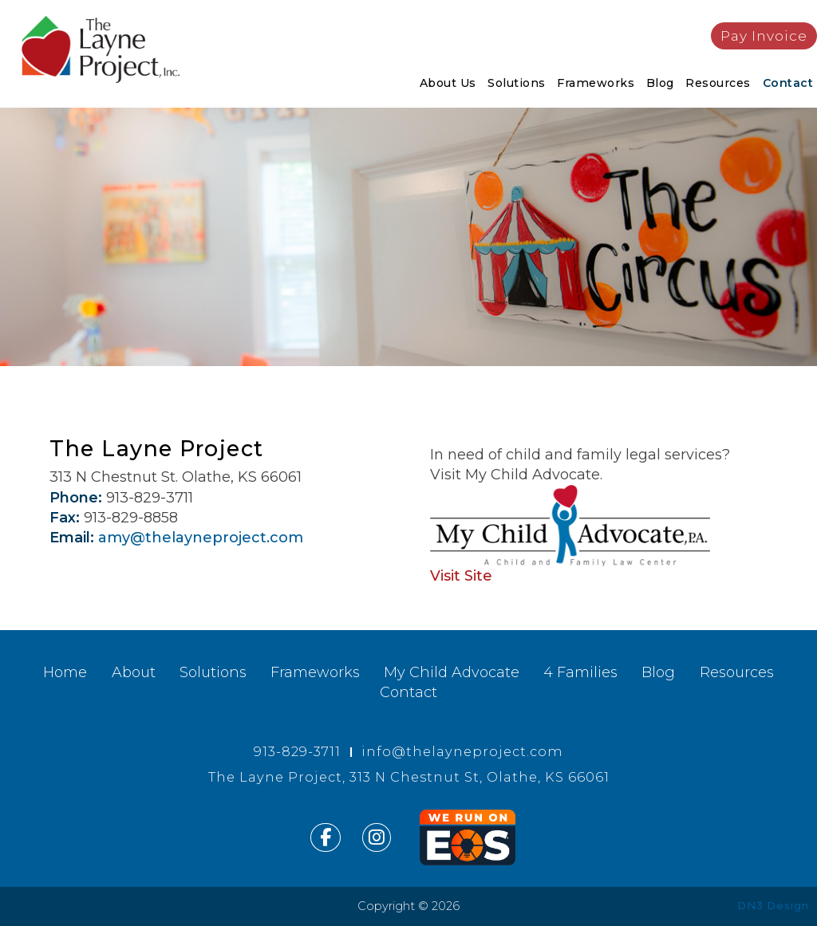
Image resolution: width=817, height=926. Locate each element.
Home (65, 672)
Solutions (516, 83)
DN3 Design (773, 905)
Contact (788, 83)
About (134, 672)
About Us (448, 83)
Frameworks (595, 83)
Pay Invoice (763, 35)
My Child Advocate (451, 672)
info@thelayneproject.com (462, 751)
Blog (660, 83)
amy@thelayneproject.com (200, 537)
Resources (718, 83)
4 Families (580, 672)
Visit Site (461, 576)
